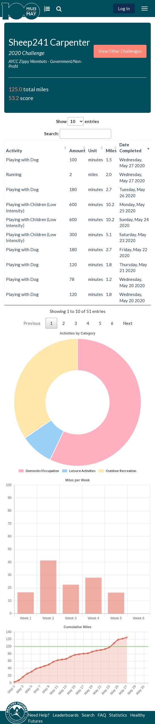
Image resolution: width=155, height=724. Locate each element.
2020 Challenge (26, 53)
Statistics (118, 714)
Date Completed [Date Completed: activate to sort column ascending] (130, 147)
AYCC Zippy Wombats (27, 61)
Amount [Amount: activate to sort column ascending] (77, 150)
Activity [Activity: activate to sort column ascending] (14, 150)
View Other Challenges (120, 51)
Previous (31, 323)
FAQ (102, 714)
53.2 (13, 98)
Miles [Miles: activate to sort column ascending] (111, 150)
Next (127, 323)
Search (88, 714)
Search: (77, 133)
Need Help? (38, 714)
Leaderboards (66, 714)
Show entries (77, 121)
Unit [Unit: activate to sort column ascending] (92, 150)
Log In (124, 8)
